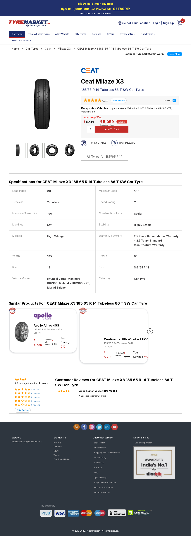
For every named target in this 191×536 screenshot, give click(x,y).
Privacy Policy (100, 448)
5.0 (16, 383)
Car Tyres (17, 34)
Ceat (48, 48)
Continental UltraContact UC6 (126, 339)
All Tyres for (104, 156)
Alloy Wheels (62, 34)
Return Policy (100, 458)
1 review (105, 101)
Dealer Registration (143, 443)
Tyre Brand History (62, 459)
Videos (56, 455)
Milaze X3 (64, 48)
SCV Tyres (80, 34)
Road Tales (148, 34)
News (56, 451)
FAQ (96, 472)
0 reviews (35, 393)
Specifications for (76, 182)
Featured (58, 446)
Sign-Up (168, 23)
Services (96, 34)
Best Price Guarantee (103, 487)
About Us (98, 467)
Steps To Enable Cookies (105, 482)
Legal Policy (99, 443)
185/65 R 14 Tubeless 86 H (48, 329)
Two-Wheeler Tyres (39, 34)
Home (15, 48)
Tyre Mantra (127, 34)
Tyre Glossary (100, 477)
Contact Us (99, 463)
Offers (110, 34)
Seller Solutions (21, 40)
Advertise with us (102, 492)
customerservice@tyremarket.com (27, 441)
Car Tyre (38, 333)
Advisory (57, 442)
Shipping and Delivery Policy (107, 453)
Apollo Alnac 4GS (46, 325)
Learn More (174, 54)
